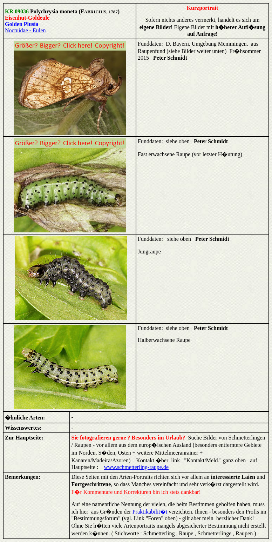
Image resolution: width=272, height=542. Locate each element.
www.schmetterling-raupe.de (136, 467)
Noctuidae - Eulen (25, 30)
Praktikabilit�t (150, 512)
